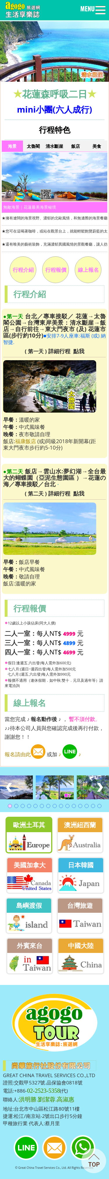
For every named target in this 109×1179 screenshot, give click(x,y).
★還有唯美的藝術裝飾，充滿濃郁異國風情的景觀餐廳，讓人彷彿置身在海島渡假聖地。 (54, 244)
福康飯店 (25, 441)
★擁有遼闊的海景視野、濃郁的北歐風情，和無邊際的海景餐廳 (54, 218)
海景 (12, 146)
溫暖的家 (25, 583)
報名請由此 (25, 754)
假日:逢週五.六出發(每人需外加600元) (39, 662)
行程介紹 (23, 269)
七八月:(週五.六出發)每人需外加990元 (38, 674)
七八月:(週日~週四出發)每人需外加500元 (42, 669)
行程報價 (55, 269)
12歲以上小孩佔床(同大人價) (32, 623)
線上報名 (88, 269)
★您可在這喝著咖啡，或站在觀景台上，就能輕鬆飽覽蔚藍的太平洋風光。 (54, 231)
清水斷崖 (54, 146)
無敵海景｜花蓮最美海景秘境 (29, 207)
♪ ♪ (70, 754)
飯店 (75, 146)
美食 (96, 146)
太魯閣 (33, 146)
